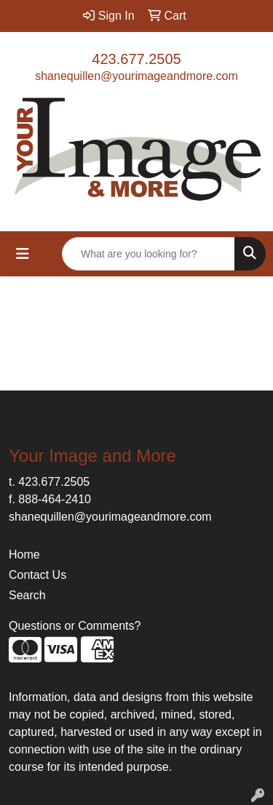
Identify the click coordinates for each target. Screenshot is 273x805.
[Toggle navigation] (22, 254)
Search (27, 595)
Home (24, 554)
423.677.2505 (136, 59)
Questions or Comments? (75, 626)
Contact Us (37, 575)
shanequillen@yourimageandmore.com (136, 76)
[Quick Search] (148, 254)
